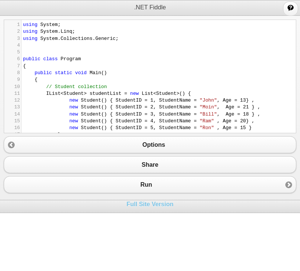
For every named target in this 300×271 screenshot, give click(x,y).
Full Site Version (150, 204)
